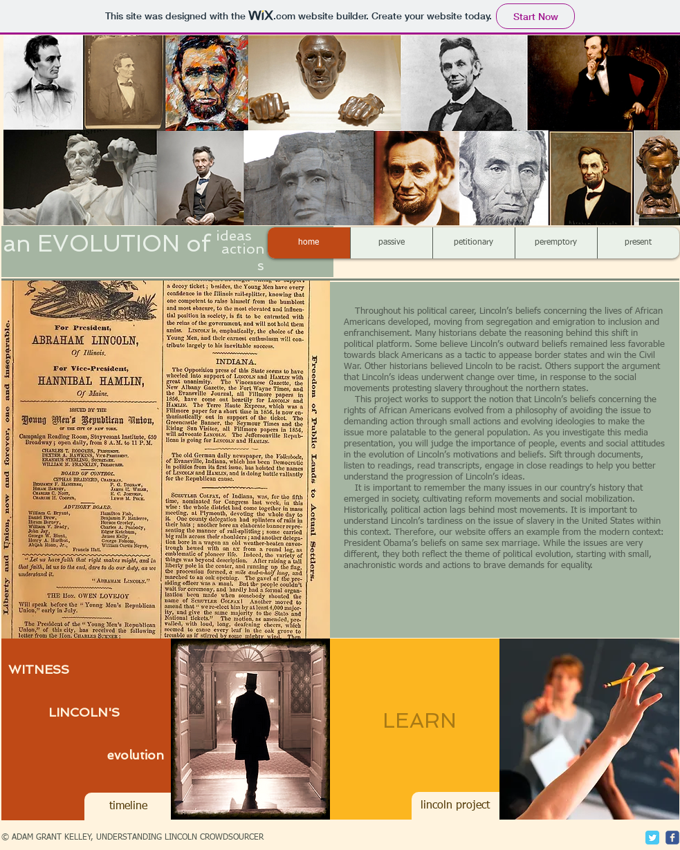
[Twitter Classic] (652, 837)
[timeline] (128, 806)
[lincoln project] (455, 806)
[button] (165, 459)
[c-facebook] (672, 837)
